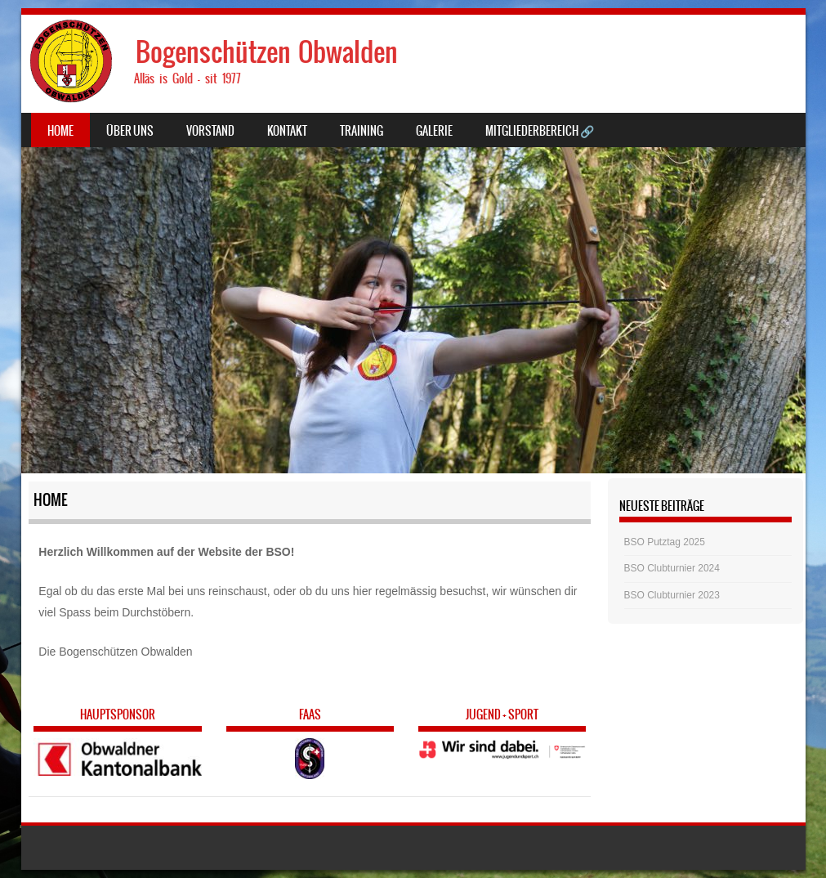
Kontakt (287, 131)
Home (60, 131)
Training (361, 131)
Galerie (434, 131)
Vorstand (210, 131)
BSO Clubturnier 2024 (672, 568)
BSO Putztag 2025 (664, 542)
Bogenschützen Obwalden (267, 52)
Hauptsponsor (117, 714)
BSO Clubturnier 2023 (672, 595)
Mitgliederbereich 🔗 (539, 131)
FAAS (310, 714)
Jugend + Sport (502, 714)
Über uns (130, 131)
